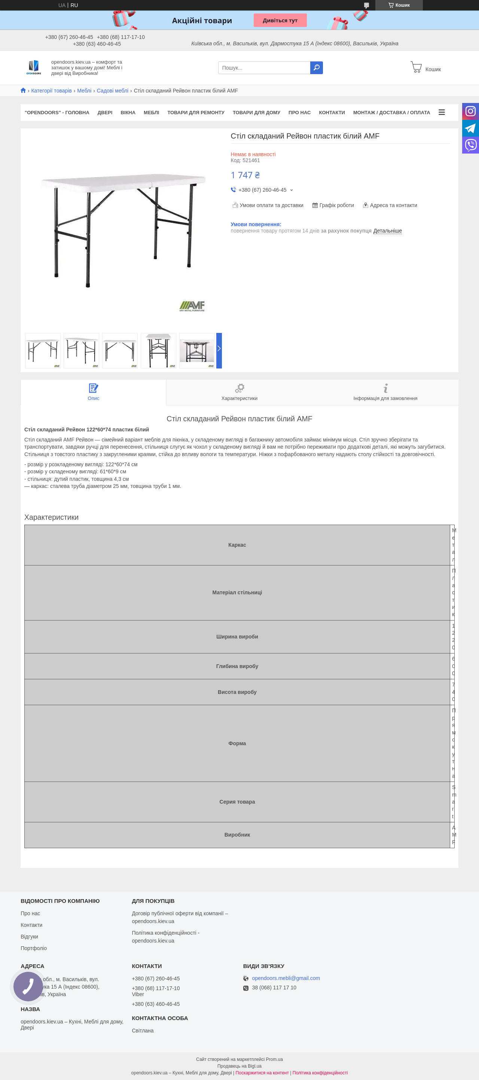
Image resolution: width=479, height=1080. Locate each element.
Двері (105, 112)
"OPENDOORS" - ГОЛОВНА (57, 112)
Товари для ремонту (196, 112)
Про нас (300, 112)
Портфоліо (34, 948)
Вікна (127, 112)
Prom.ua (274, 1059)
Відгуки (29, 937)
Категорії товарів (51, 91)
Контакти (332, 112)
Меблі (84, 91)
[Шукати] (316, 67)
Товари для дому (256, 112)
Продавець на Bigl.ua (239, 1066)
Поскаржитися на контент (262, 1073)
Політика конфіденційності (320, 1073)
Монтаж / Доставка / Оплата (391, 112)
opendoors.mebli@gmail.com (286, 978)
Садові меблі (112, 91)
